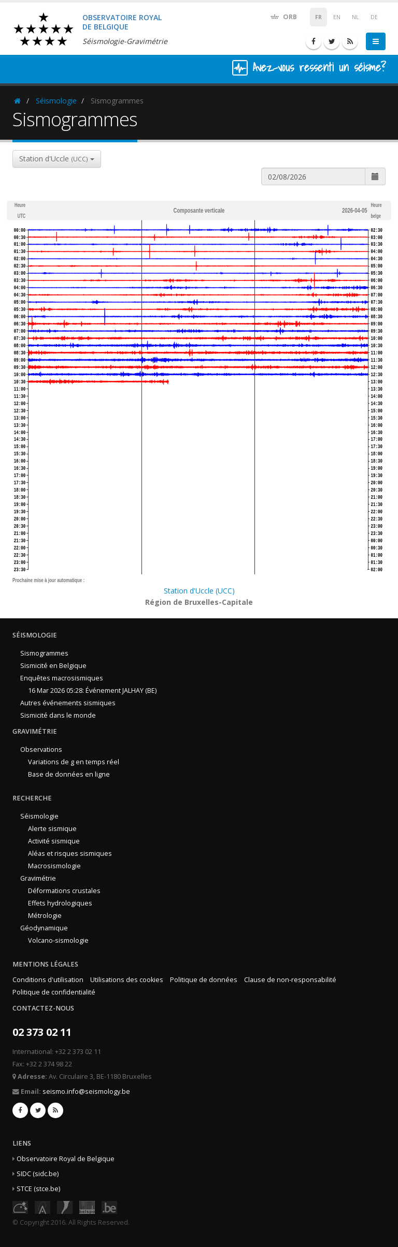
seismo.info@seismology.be (86, 1091)
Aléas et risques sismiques (70, 853)
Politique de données (203, 979)
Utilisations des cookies (126, 979)
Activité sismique (54, 841)
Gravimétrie (38, 878)
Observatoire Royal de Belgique (66, 1158)
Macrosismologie (54, 866)
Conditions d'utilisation (47, 979)
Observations (41, 749)
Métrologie (45, 915)
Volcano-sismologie (58, 940)
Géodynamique (44, 928)
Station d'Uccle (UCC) (199, 591)
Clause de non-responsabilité (290, 979)
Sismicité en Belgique (53, 665)
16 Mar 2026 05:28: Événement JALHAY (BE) (92, 690)
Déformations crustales (64, 890)
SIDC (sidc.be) (38, 1173)
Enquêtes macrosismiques (61, 678)
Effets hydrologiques (60, 903)
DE (374, 17)
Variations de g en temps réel (73, 762)
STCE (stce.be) (38, 1188)
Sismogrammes (44, 653)
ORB (283, 16)
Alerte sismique (52, 828)
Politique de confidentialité (53, 992)
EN (336, 17)
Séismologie (56, 101)
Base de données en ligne (69, 774)
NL (355, 17)
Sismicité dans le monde (58, 715)
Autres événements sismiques (68, 703)
